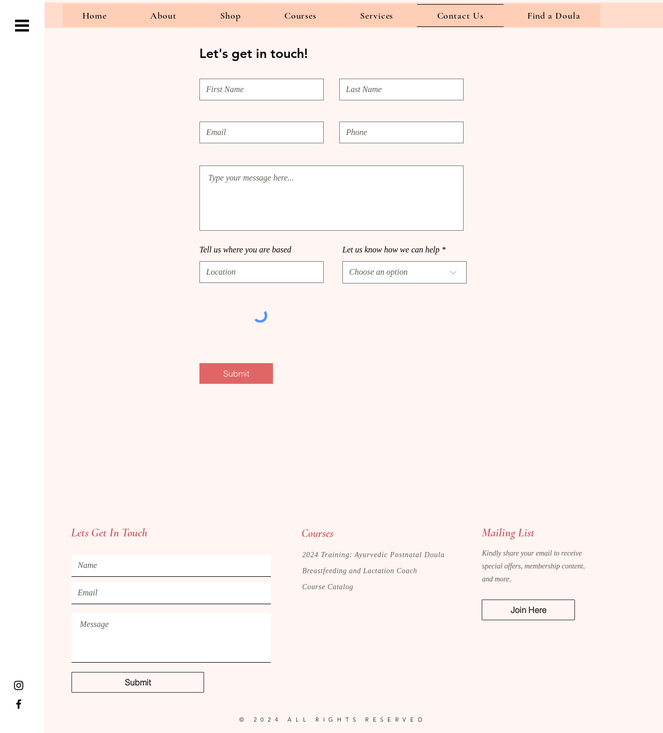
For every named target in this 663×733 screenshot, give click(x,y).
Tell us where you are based (245, 250)
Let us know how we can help (391, 250)
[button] (22, 26)
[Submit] (236, 373)
